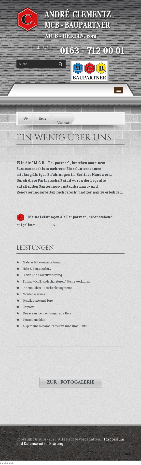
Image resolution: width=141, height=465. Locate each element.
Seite (42, 118)
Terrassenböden (34, 320)
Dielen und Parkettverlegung (42, 275)
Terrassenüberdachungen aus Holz (47, 313)
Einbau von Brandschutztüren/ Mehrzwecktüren (56, 281)
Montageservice (34, 294)
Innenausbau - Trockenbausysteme (47, 288)
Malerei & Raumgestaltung (41, 262)
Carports (29, 307)
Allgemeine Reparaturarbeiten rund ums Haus (55, 326)
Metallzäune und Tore (38, 300)
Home (25, 119)
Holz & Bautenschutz (37, 269)
